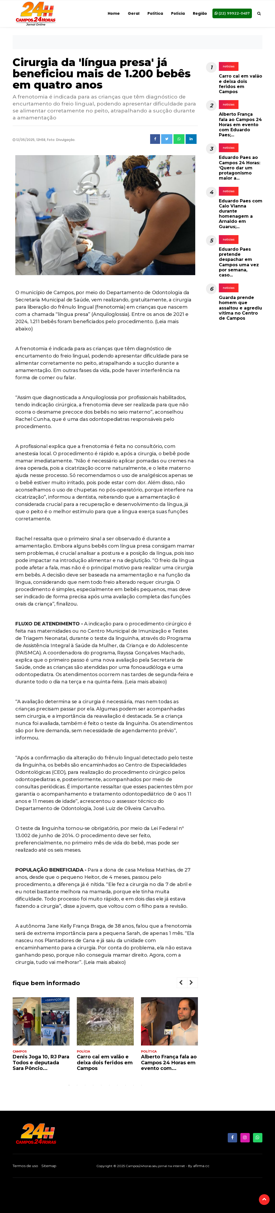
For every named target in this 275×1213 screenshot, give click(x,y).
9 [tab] (133, 1085)
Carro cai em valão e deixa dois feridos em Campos (105, 1062)
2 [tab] (77, 1085)
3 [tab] (85, 1085)
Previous (185, 983)
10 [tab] (141, 1085)
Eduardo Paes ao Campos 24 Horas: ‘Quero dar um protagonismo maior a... (239, 168)
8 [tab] (125, 1085)
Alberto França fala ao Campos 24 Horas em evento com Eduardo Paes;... (240, 124)
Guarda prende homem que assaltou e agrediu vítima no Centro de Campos (240, 308)
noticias (228, 66)
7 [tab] (117, 1085)
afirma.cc (201, 1166)
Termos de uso (25, 1166)
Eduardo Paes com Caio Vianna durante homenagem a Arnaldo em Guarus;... (240, 213)
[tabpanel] (41, 1036)
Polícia (178, 13)
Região (200, 13)
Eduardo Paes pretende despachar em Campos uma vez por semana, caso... (239, 262)
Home (114, 13)
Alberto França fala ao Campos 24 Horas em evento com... (169, 1062)
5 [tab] (101, 1085)
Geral (133, 13)
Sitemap (48, 1166)
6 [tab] (109, 1085)
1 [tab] (69, 1085)
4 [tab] (93, 1085)
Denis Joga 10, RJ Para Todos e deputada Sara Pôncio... (41, 1062)
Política (155, 13)
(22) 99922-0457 (232, 13)
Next (195, 983)
